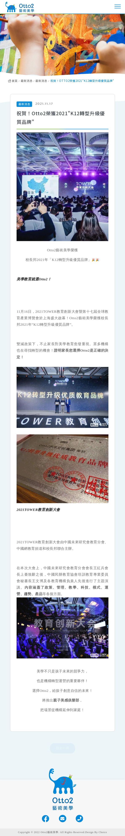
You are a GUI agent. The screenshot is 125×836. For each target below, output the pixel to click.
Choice (103, 832)
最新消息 (27, 81)
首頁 (13, 81)
